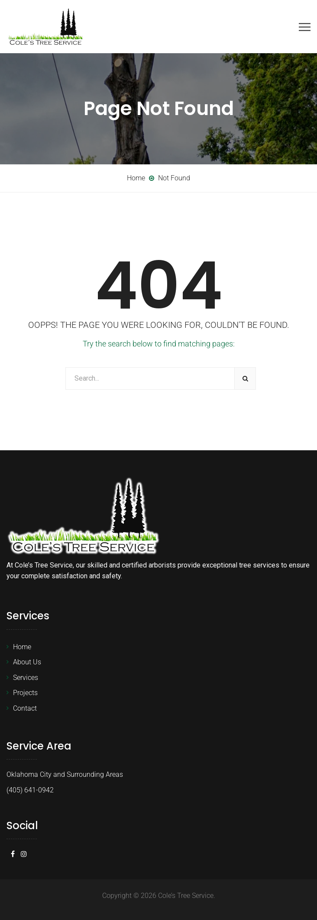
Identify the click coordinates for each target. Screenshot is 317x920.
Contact (25, 708)
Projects (25, 693)
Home (22, 647)
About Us (27, 662)
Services (25, 677)
